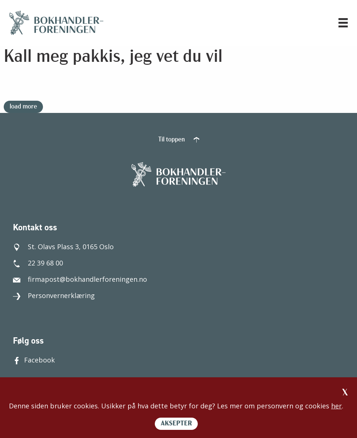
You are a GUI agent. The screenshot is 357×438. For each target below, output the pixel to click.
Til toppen (178, 139)
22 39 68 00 (38, 262)
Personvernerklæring (54, 295)
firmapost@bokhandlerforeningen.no (80, 279)
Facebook (34, 359)
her (336, 405)
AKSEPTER (176, 423)
